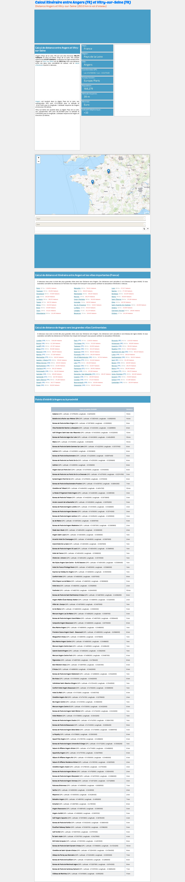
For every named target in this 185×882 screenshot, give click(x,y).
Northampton (41, 366)
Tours (38, 311)
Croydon (77, 380)
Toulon (38, 302)
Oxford (114, 380)
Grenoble (77, 302)
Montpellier (78, 294)
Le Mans (77, 308)
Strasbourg (40, 294)
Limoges (77, 311)
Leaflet (147, 213)
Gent (113, 360)
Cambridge (115, 383)
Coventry (115, 346)
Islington (77, 349)
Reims (114, 297)
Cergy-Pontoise (79, 299)
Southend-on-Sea (118, 352)
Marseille (77, 288)
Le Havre (39, 299)
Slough (38, 383)
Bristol (38, 344)
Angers (37, 101)
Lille (37, 297)
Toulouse (39, 291)
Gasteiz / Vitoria (42, 360)
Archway (77, 366)
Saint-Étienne (116, 299)
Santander (40, 377)
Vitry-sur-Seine (48, 61)
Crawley (77, 377)
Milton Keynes (41, 363)
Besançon (77, 313)
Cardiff (38, 346)
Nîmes (38, 305)
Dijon (113, 302)
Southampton (116, 357)
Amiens (114, 308)
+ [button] (38, 158)
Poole (38, 385)
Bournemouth (79, 383)
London (39, 341)
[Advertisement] (92, 26)
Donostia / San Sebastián (83, 374)
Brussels (115, 341)
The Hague (77, 344)
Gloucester (77, 385)
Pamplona (77, 369)
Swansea (77, 352)
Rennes (76, 297)
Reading (114, 349)
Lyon (113, 288)
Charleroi (39, 369)
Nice (75, 291)
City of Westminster (81, 357)
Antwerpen (116, 344)
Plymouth (77, 355)
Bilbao (38, 349)
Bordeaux (115, 294)
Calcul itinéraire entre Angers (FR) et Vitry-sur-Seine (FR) (83, 2)
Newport (39, 352)
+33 (86, 112)
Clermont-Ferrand (118, 311)
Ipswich (114, 377)
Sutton (76, 371)
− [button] (38, 161)
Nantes (114, 291)
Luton (114, 355)
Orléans (114, 313)
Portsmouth (40, 371)
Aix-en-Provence (80, 305)
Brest (38, 308)
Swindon (39, 374)
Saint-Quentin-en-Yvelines (121, 305)
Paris (38, 288)
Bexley (114, 363)
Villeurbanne (40, 313)
